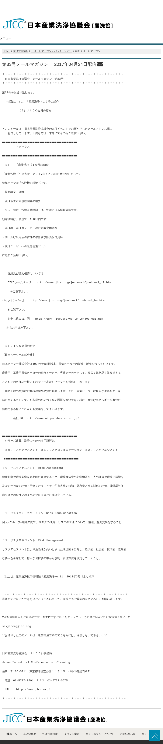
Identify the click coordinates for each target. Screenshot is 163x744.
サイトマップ (149, 725)
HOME (6, 42)
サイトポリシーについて (100, 725)
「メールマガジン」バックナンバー (51, 42)
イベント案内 (121, 30)
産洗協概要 (38, 30)
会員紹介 (66, 30)
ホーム (12, 30)
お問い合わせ (149, 30)
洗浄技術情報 (94, 30)
